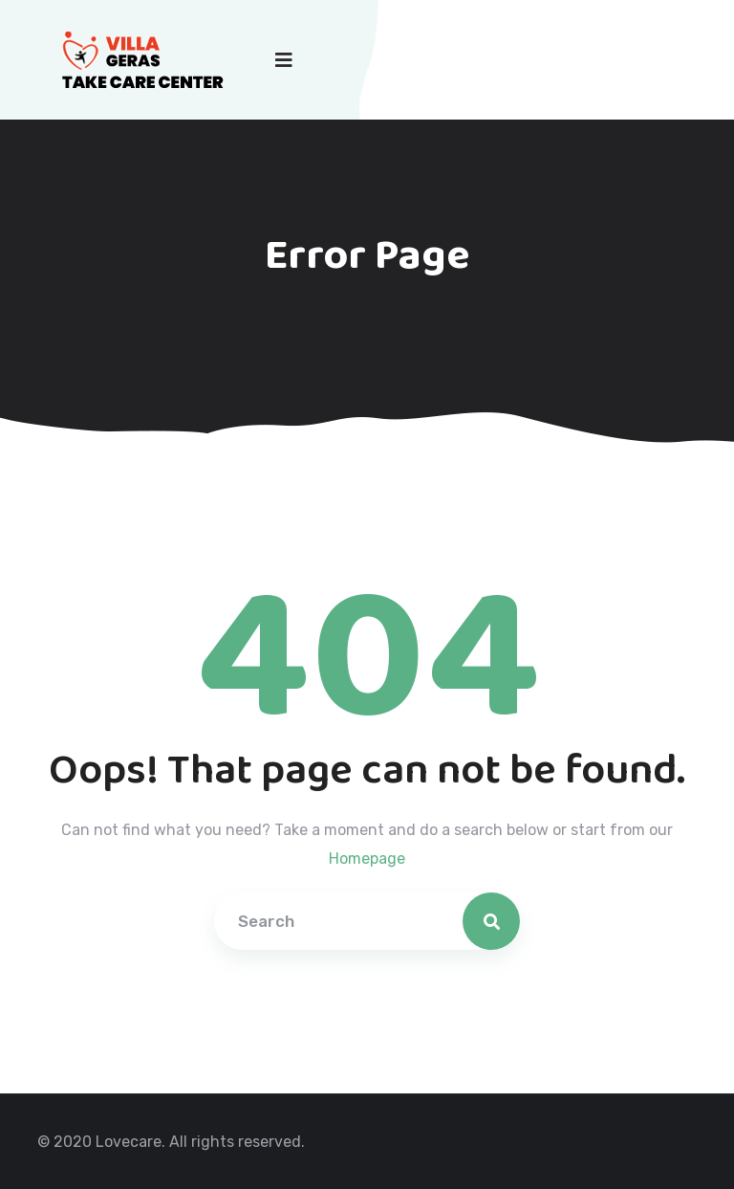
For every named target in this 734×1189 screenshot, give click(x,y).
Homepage (367, 858)
